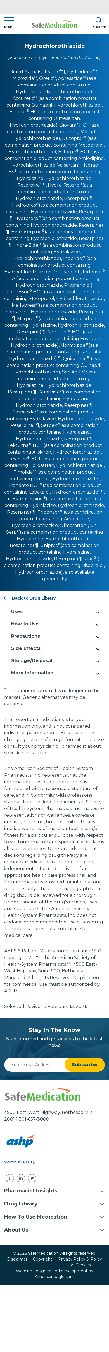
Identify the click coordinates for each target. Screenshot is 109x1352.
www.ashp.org (20, 1161)
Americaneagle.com (54, 1276)
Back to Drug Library (34, 598)
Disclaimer (17, 1259)
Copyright (42, 1259)
